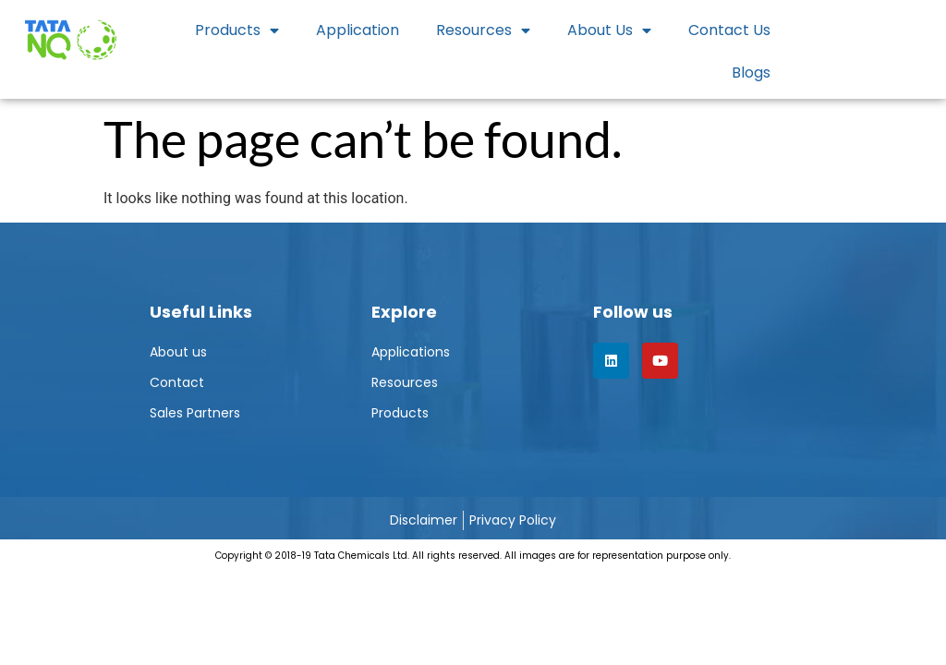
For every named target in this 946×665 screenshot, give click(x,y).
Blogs (751, 72)
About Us (609, 30)
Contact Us (729, 30)
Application (357, 30)
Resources (483, 30)
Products (237, 30)
